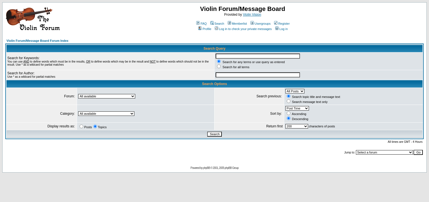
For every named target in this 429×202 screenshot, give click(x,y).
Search (217, 23)
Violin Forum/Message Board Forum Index (37, 40)
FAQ (201, 23)
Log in (281, 29)
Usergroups (260, 23)
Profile (204, 29)
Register (282, 23)
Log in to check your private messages (243, 29)
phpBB (206, 167)
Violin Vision (252, 15)
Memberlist (237, 23)
